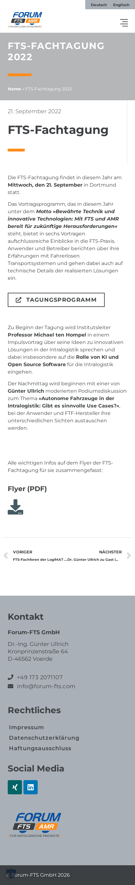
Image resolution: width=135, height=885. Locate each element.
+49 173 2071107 (40, 677)
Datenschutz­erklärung (44, 737)
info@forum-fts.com (45, 686)
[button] (124, 23)
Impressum (26, 727)
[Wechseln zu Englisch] (121, 5)
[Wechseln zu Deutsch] (99, 5)
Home (14, 88)
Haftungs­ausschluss (40, 748)
